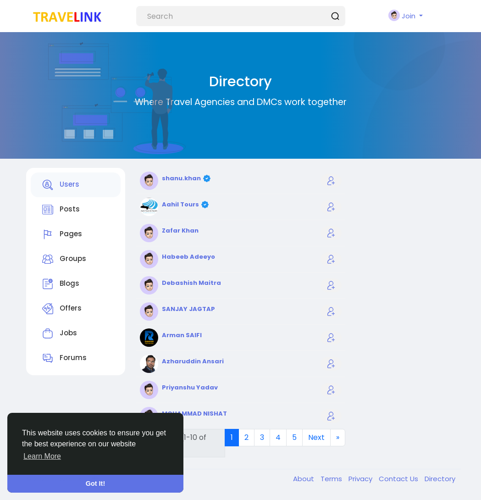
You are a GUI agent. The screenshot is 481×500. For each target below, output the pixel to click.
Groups (64, 259)
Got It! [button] (95, 483)
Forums (64, 358)
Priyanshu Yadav (190, 387)
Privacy (361, 478)
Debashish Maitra (191, 282)
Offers (62, 308)
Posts (61, 209)
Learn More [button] (42, 456)
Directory (440, 478)
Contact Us (399, 478)
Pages (62, 234)
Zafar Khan (180, 230)
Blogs (60, 283)
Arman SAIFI (182, 335)
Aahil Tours (181, 204)
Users (60, 184)
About (304, 478)
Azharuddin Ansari (193, 361)
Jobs (59, 333)
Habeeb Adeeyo (188, 256)
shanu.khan (182, 178)
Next (316, 437)
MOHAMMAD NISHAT (194, 413)
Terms (332, 478)
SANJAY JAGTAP (188, 309)
